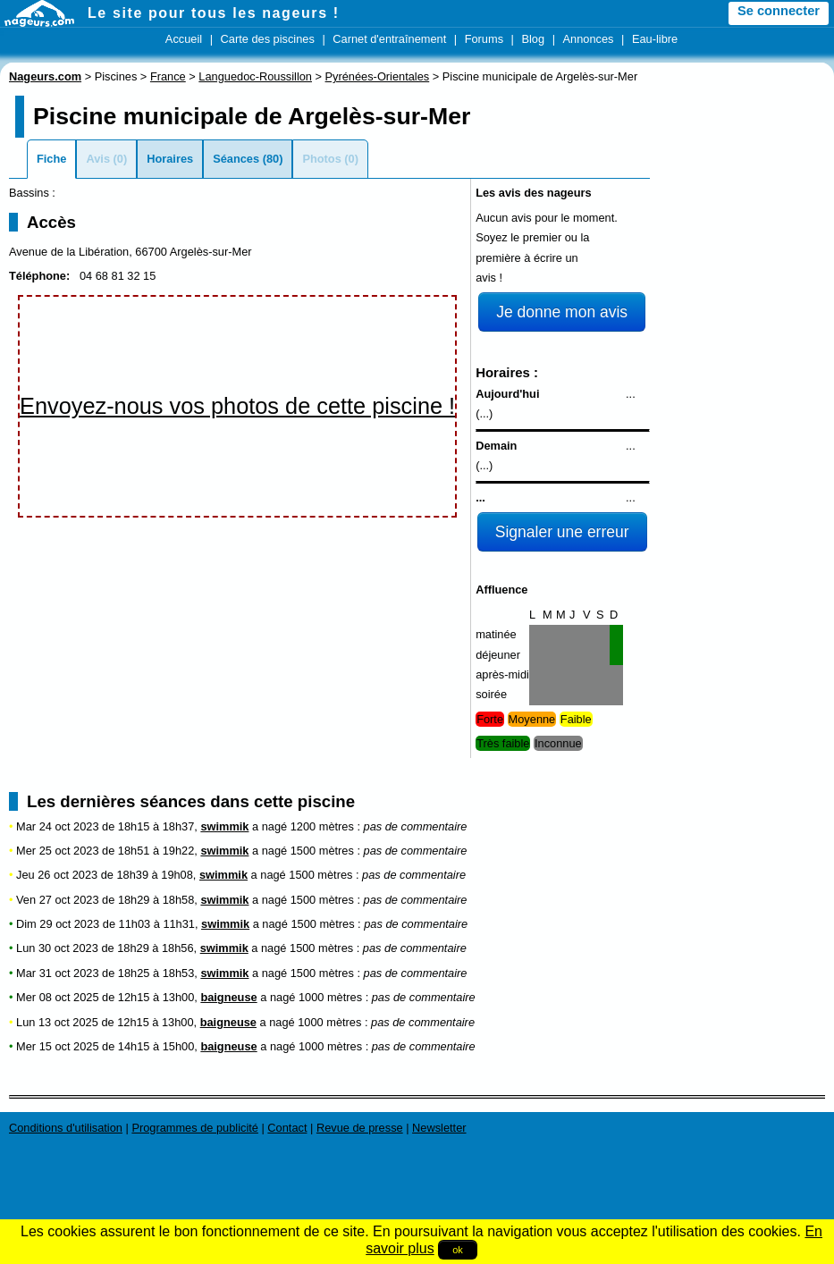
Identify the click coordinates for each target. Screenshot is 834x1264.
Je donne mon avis (562, 312)
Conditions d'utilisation (65, 1127)
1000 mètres (330, 997)
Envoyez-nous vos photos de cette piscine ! (237, 405)
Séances (236, 158)
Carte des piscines (268, 39)
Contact (287, 1127)
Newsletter (439, 1127)
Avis (98, 158)
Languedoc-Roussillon (255, 76)
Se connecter (778, 11)
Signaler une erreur (562, 532)
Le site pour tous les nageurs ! (214, 13)
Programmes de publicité (194, 1127)
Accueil (183, 39)
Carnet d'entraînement (389, 39)
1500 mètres (322, 850)
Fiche (51, 158)
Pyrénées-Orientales (377, 76)
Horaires (170, 158)
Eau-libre (655, 39)
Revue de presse (359, 1127)
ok (457, 1249)
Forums (484, 39)
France (168, 76)
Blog (532, 39)
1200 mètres (322, 826)
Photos (321, 158)
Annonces (588, 39)
